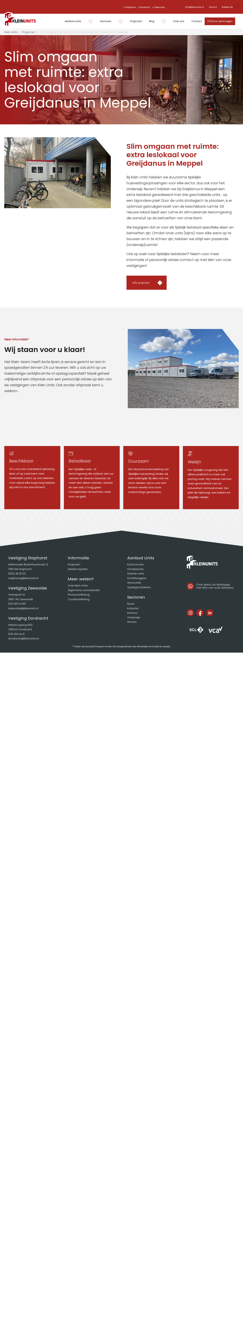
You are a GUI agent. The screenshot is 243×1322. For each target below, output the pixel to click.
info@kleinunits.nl (194, 7)
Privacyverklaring (78, 594)
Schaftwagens (136, 578)
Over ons (178, 21)
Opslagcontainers (139, 587)
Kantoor (132, 613)
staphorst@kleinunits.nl (23, 578)
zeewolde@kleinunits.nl (23, 608)
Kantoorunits (135, 564)
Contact (196, 21)
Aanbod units (73, 21)
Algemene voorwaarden (84, 590)
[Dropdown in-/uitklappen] (89, 21)
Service (213, 7)
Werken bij (227, 7)
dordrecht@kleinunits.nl (23, 638)
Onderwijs (133, 617)
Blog (151, 21)
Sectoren (105, 21)
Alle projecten (141, 282)
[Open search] (236, 7)
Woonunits (134, 582)
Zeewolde (159, 7)
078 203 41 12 (16, 634)
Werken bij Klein (78, 569)
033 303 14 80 (17, 604)
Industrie (132, 608)
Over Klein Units (78, 585)
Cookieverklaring (79, 599)
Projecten (136, 21)
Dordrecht (144, 7)
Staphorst (130, 7)
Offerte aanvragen (220, 21)
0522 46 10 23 (17, 573)
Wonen (131, 622)
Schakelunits (135, 569)
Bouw (130, 604)
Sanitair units (135, 573)
